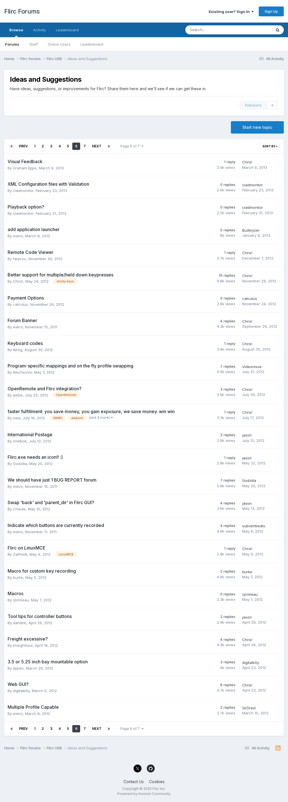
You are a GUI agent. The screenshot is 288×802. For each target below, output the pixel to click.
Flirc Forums (21, 11)
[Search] (213, 29)
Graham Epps (25, 168)
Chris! (247, 162)
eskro (18, 236)
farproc (19, 258)
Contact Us (133, 781)
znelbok (20, 441)
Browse (16, 32)
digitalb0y (250, 662)
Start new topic (257, 127)
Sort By (270, 146)
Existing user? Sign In (231, 11)
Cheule (19, 509)
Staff (34, 44)
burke (18, 577)
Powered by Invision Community (144, 794)
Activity (39, 30)
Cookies (157, 781)
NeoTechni (22, 372)
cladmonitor (23, 190)
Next (97, 146)
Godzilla (20, 463)
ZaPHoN (20, 554)
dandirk (19, 623)
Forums (12, 44)
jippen (18, 668)
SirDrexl (249, 708)
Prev (23, 146)
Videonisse (252, 366)
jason (247, 435)
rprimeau (21, 600)
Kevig (17, 349)
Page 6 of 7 (131, 146)
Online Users (59, 44)
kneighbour (23, 645)
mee (17, 418)
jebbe (18, 395)
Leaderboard (91, 44)
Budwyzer (251, 230)
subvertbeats (253, 526)
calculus (20, 304)
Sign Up (271, 11)
